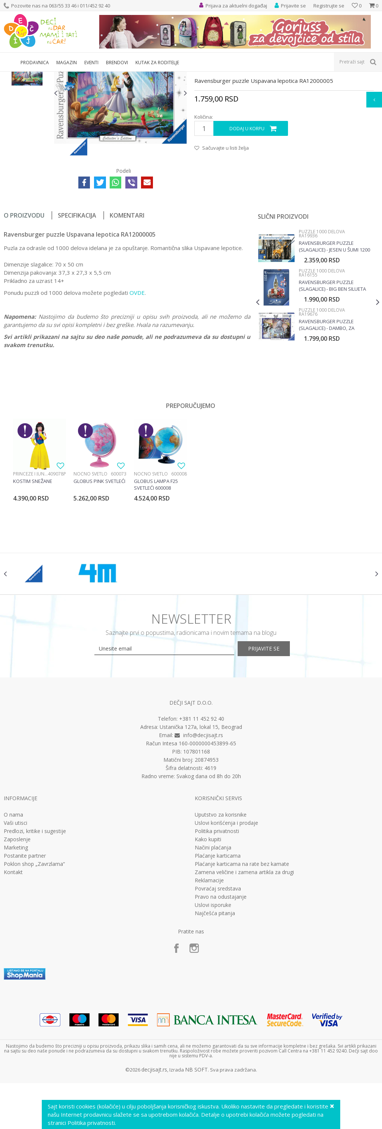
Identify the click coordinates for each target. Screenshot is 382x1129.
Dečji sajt (13, 76)
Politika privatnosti (217, 918)
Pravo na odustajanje (221, 983)
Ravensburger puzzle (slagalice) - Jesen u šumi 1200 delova (333, 324)
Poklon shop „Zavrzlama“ (34, 951)
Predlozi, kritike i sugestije (35, 918)
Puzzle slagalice (159, 76)
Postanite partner (25, 942)
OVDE (137, 370)
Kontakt (13, 959)
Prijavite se (273, 735)
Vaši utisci (15, 910)
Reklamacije (209, 967)
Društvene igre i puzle (114, 76)
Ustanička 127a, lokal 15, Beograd (201, 813)
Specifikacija (77, 293)
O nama (13, 901)
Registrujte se (328, 5)
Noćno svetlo (90, 551)
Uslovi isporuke (213, 992)
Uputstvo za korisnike (221, 901)
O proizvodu (24, 293)
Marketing (16, 934)
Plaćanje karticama (218, 942)
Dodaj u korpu (246, 206)
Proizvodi (38, 76)
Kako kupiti (208, 926)
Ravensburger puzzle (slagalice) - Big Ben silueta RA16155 (331, 363)
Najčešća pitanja (215, 1000)
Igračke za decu (69, 76)
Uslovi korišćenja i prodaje (226, 910)
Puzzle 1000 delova (201, 76)
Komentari (127, 293)
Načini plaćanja (213, 934)
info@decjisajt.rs (203, 822)
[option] (27, 121)
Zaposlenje (17, 926)
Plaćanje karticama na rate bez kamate (242, 951)
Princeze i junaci (30, 551)
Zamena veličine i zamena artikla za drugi (244, 959)
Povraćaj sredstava (218, 975)
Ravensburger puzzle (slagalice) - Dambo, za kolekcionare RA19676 (326, 402)
